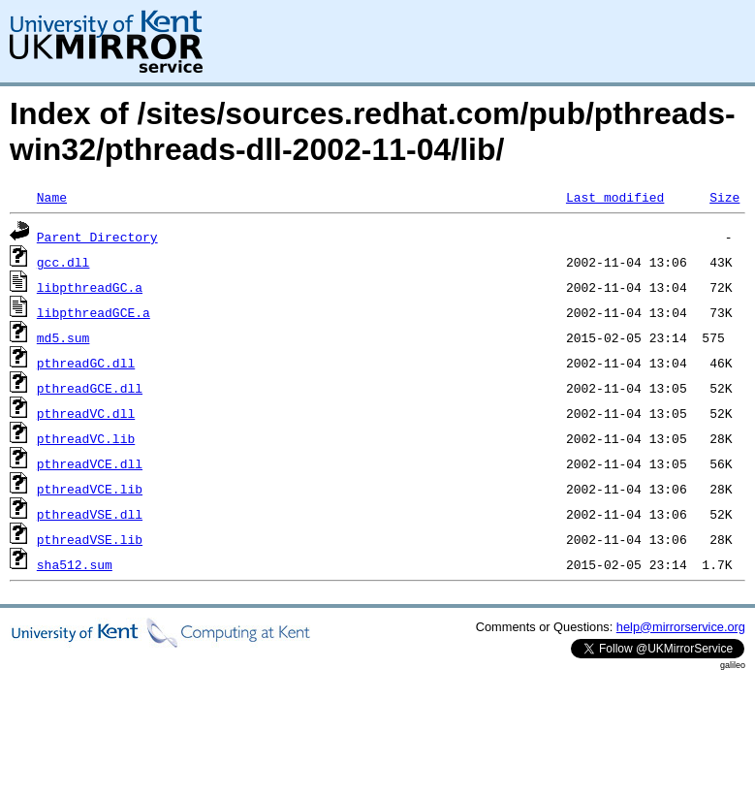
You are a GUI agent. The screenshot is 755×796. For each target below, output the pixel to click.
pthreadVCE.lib (89, 488)
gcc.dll (63, 262)
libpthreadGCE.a (93, 312)
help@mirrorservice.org (680, 627)
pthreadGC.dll (86, 362)
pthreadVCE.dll (89, 463)
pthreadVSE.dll (89, 514)
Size (724, 197)
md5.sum (63, 337)
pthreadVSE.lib (89, 539)
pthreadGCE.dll (89, 388)
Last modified (615, 197)
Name (52, 197)
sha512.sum (74, 564)
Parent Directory (97, 236)
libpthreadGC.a (89, 287)
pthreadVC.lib (86, 438)
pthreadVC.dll (86, 413)
